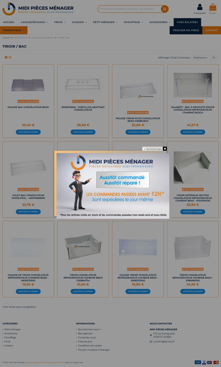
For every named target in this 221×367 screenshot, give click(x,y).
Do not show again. (154, 149)
